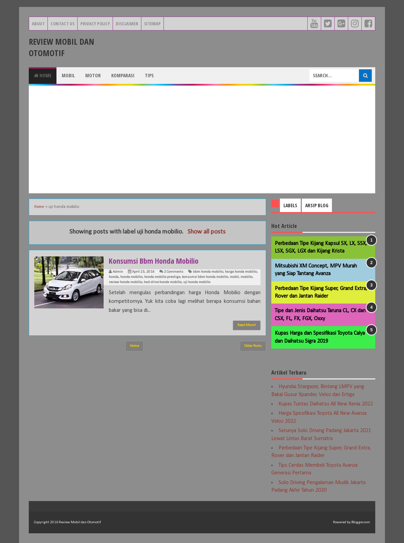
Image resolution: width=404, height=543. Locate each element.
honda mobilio (131, 277)
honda (113, 277)
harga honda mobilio (241, 272)
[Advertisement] (202, 139)
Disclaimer (127, 23)
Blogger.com (360, 522)
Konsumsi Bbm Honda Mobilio (154, 260)
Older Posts (253, 346)
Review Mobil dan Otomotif (61, 47)
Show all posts (206, 232)
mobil (234, 277)
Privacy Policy (95, 23)
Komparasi (122, 75)
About (38, 23)
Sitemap (152, 23)
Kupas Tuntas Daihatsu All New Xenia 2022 (326, 404)
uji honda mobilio (196, 282)
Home (42, 75)
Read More (246, 325)
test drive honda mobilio (163, 282)
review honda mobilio (125, 282)
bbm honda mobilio (208, 272)
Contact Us (62, 23)
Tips (149, 75)
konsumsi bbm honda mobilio (205, 277)
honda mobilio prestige (162, 277)
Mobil (68, 75)
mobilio (246, 277)
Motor (93, 75)
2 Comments (173, 272)
